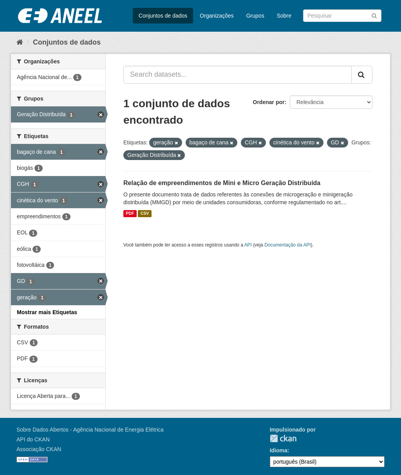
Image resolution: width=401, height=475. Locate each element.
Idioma (278, 450)
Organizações (216, 16)
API (248, 245)
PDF (130, 213)
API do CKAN (33, 439)
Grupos (255, 16)
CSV (145, 213)
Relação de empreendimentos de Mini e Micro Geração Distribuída (221, 183)
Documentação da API (287, 245)
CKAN (283, 438)
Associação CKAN (38, 449)
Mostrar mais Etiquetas (47, 312)
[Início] (19, 42)
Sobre (284, 16)
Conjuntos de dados (163, 16)
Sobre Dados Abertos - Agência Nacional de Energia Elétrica (90, 429)
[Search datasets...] (237, 75)
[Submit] (374, 15)
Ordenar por (269, 102)
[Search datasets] (342, 15)
